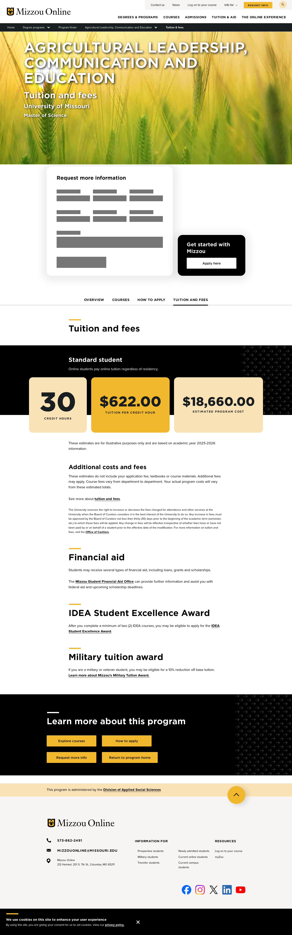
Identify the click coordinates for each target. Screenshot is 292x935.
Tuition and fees (190, 300)
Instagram (200, 887)
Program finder (68, 27)
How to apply (151, 300)
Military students (148, 857)
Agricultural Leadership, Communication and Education (118, 27)
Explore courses (71, 741)
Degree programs (34, 27)
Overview (94, 300)
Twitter (213, 887)
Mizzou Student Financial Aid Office (104, 581)
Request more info (71, 757)
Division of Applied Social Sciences (132, 789)
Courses (171, 17)
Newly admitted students (193, 851)
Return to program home (130, 757)
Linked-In (227, 890)
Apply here (211, 263)
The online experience (264, 17)
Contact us (157, 5)
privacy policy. (114, 925)
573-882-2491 (69, 840)
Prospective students (151, 851)
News (176, 5)
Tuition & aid (224, 17)
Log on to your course (202, 5)
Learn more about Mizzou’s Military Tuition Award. (109, 675)
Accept (142, 918)
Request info (258, 5)
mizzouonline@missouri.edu (87, 850)
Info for (229, 5)
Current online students (193, 857)
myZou (219, 857)
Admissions (195, 17)
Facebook (186, 887)
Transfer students (149, 862)
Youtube (240, 887)
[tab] (94, 301)
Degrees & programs (138, 17)
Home (11, 27)
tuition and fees (107, 499)
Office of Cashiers (97, 532)
